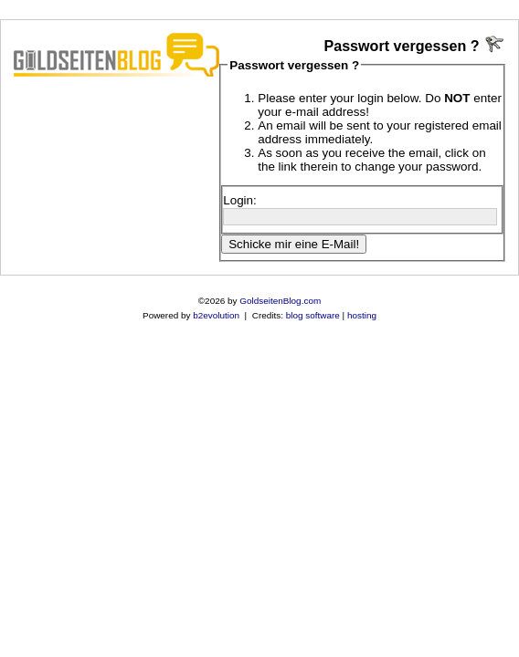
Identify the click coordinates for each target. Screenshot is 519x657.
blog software (313, 315)
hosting (361, 315)
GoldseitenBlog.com (280, 301)
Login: (240, 200)
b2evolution (216, 315)
